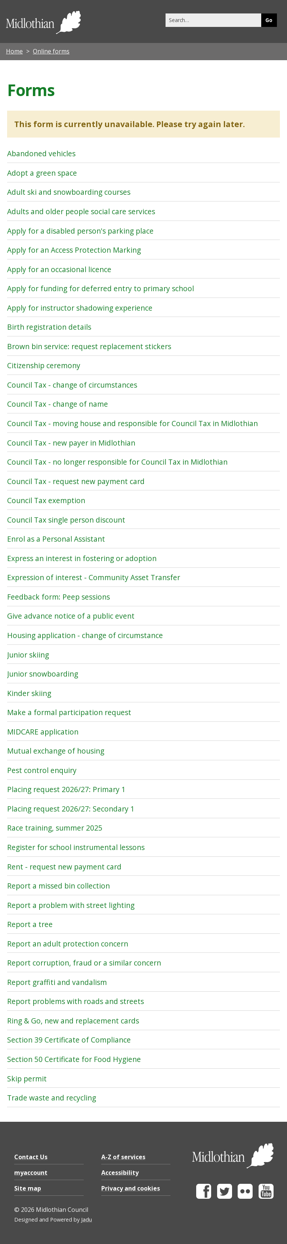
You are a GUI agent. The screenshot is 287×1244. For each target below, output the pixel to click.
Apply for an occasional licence (59, 269)
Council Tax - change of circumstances (72, 385)
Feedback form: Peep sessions (58, 597)
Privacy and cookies (130, 1188)
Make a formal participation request (69, 712)
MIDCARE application (42, 732)
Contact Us (30, 1157)
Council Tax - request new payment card (76, 481)
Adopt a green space (42, 173)
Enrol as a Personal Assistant (56, 539)
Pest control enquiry (42, 770)
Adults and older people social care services (81, 211)
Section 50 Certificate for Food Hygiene (74, 1059)
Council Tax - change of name (57, 404)
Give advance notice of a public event (71, 616)
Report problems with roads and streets (75, 1001)
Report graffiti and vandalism (57, 982)
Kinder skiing (29, 693)
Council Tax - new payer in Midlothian (71, 443)
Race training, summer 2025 (54, 828)
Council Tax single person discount (66, 520)
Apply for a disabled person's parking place (80, 231)
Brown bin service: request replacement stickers (89, 346)
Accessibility (120, 1172)
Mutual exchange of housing (55, 751)
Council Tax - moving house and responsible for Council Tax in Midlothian (132, 423)
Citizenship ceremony (43, 365)
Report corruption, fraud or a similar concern (84, 963)
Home (14, 51)
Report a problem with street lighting (71, 905)
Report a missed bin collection (58, 886)
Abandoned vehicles (41, 153)
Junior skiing (28, 655)
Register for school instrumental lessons (76, 847)
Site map (27, 1188)
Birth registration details (49, 327)
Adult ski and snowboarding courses (68, 192)
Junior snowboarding (42, 674)
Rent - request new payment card (64, 867)
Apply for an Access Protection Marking (74, 250)
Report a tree (30, 924)
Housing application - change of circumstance (85, 635)
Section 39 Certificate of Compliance (69, 1040)
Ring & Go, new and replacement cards (73, 1021)
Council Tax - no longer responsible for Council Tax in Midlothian (117, 462)
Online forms (51, 51)
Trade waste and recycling (51, 1098)
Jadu (86, 1219)
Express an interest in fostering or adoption (82, 558)
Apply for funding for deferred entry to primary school (100, 288)
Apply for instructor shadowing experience (79, 308)
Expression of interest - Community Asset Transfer (93, 577)
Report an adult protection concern (67, 944)
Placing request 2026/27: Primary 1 (66, 789)
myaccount (30, 1172)
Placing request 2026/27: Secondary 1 (71, 809)
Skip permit (27, 1079)
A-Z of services (123, 1157)
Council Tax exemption (46, 500)
